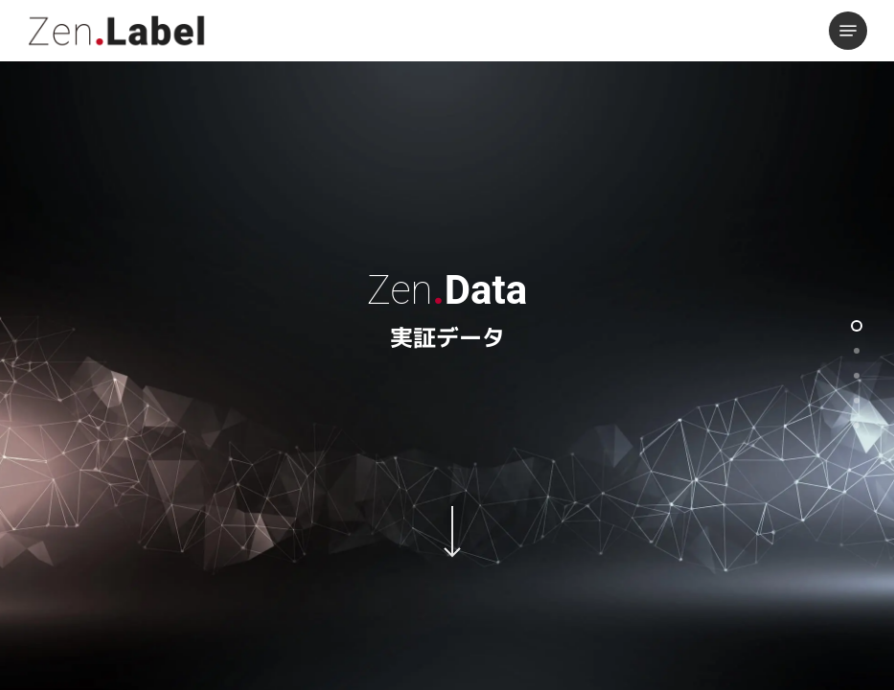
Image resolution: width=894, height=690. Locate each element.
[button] (848, 30)
